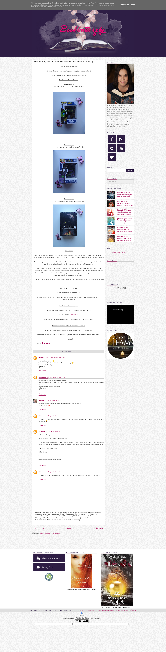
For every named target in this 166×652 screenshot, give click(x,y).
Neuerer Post (39, 528)
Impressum (89, 610)
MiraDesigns (78, 610)
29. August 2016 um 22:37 (54, 472)
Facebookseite (73, 315)
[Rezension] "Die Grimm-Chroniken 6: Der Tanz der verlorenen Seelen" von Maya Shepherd (125, 232)
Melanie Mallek (44, 377)
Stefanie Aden (43, 358)
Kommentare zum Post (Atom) (50, 533)
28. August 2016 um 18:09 (57, 358)
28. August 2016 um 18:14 (58, 377)
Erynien (41, 400)
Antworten (42, 371)
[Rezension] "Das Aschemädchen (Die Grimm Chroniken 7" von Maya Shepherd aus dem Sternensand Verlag (125, 205)
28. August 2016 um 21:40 (54, 431)
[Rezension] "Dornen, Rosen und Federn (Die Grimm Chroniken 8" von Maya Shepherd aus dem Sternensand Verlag (125, 197)
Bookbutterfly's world (118, 252)
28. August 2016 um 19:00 (54, 416)
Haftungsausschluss (105, 610)
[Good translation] (78, 621)
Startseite (69, 528)
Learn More (124, 5)
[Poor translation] (85, 621)
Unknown (42, 416)
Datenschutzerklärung (126, 610)
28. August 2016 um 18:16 (52, 400)
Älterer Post (100, 528)
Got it (133, 5)
